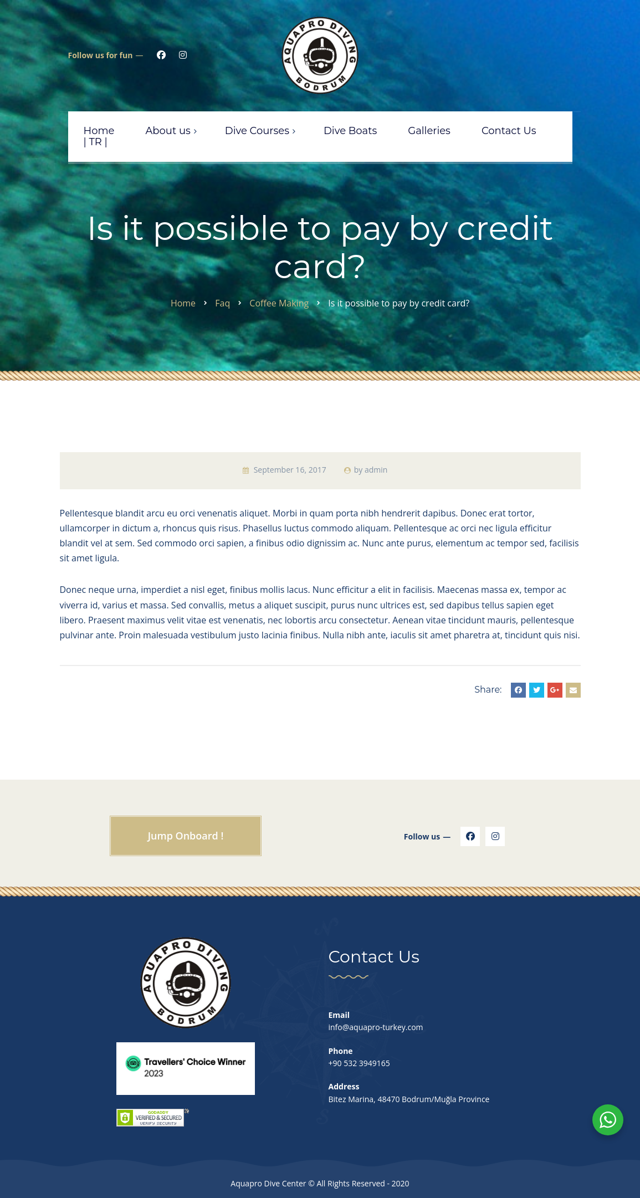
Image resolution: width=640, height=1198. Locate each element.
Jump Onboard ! (186, 835)
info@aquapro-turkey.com (376, 1027)
